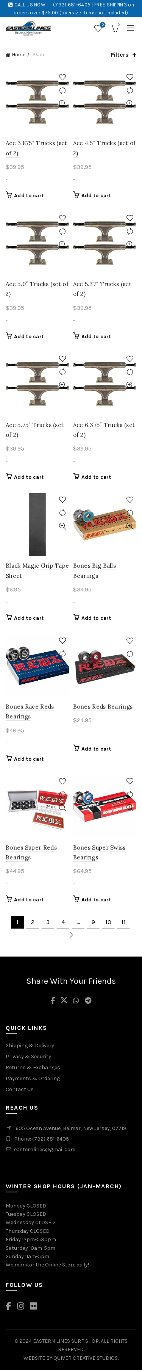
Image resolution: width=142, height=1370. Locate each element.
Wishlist (102, 25)
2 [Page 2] (32, 922)
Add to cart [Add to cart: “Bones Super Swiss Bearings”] (96, 899)
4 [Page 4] (63, 922)
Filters (120, 54)
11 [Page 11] (123, 922)
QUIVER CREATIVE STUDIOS (85, 1358)
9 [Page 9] (93, 922)
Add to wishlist (62, 77)
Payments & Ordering (33, 1078)
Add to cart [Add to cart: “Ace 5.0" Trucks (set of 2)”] (29, 336)
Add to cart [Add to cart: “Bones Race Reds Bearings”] (29, 759)
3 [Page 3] (48, 922)
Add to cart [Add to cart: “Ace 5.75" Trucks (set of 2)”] (29, 477)
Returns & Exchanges (33, 1067)
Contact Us (20, 1089)
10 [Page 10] (108, 922)
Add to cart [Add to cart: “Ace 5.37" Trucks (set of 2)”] (96, 336)
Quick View (62, 103)
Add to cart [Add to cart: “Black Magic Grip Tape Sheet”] (29, 618)
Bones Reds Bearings (103, 706)
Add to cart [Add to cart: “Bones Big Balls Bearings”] (96, 618)
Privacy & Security (28, 1056)
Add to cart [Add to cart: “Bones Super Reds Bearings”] (29, 899)
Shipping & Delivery (30, 1045)
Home (18, 54)
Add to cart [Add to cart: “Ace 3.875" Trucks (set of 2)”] (29, 195)
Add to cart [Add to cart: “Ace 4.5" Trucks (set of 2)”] (96, 195)
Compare (62, 90)
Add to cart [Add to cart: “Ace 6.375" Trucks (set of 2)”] (96, 477)
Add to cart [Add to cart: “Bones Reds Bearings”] (96, 749)
